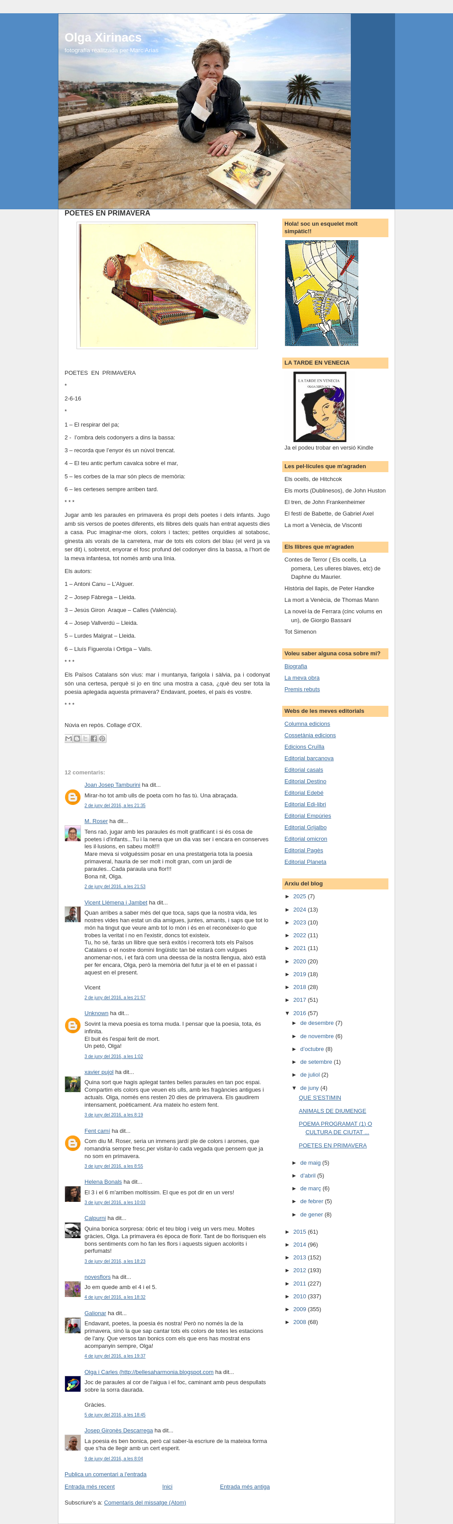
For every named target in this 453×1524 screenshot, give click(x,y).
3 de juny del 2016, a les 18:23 (115, 1261)
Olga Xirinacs (103, 37)
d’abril (308, 1175)
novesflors (97, 1277)
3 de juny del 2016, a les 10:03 (115, 1202)
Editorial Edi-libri (305, 804)
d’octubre (313, 1049)
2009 (300, 1309)
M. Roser (96, 821)
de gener (312, 1214)
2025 (300, 896)
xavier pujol (99, 1072)
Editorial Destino (305, 781)
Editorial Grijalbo (305, 827)
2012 (300, 1270)
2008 (300, 1322)
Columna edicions (307, 723)
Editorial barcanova (309, 758)
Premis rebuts (302, 689)
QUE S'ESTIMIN (320, 1097)
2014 (300, 1244)
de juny (310, 1088)
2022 (300, 935)
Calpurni (95, 1218)
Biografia (295, 666)
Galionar (95, 1313)
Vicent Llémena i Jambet (115, 902)
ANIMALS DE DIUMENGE (332, 1111)
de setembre (317, 1061)
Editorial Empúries (307, 815)
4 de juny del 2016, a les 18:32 (115, 1297)
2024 (300, 909)
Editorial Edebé (303, 792)
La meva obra (302, 677)
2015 (300, 1231)
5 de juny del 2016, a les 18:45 (115, 1414)
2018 (300, 987)
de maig (311, 1162)
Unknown (96, 1013)
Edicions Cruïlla (304, 746)
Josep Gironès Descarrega (118, 1430)
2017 (300, 1000)
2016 (300, 1013)
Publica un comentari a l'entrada (105, 1474)
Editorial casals (303, 769)
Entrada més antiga (245, 1486)
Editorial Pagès (303, 850)
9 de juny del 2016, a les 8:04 (113, 1458)
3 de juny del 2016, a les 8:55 (113, 1166)
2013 (300, 1257)
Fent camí (97, 1131)
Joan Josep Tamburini (112, 784)
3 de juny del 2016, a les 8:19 (113, 1114)
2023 (300, 922)
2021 (300, 948)
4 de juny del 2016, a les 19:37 (115, 1356)
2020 (300, 961)
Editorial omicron (305, 838)
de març (311, 1188)
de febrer (312, 1201)
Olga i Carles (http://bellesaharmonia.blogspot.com (149, 1372)
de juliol (311, 1074)
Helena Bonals (103, 1181)
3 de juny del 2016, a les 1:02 (113, 1056)
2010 (300, 1296)
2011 (300, 1283)
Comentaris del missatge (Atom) (145, 1502)
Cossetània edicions (310, 735)
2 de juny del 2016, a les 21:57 (115, 997)
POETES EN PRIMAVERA (333, 1145)
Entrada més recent (90, 1486)
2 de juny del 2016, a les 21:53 (115, 886)
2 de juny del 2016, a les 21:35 (115, 805)
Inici (167, 1486)
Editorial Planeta (305, 861)
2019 (300, 974)
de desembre (318, 1023)
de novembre (318, 1036)
